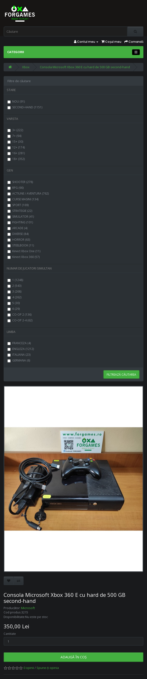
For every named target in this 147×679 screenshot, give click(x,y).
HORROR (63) (18, 240)
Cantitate (10, 634)
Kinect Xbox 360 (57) (23, 257)
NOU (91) (16, 101)
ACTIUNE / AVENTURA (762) (28, 193)
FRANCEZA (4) (19, 343)
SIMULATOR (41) (20, 216)
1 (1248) (15, 280)
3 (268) (14, 291)
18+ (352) (16, 159)
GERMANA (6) (18, 360)
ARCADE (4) (17, 228)
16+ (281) (16, 153)
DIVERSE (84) (18, 234)
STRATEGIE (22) (19, 211)
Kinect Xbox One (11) (23, 251)
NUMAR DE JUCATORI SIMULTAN (29, 268)
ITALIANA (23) (19, 355)
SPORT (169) (18, 205)
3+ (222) (15, 130)
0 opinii (29, 668)
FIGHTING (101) (20, 222)
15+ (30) (15, 142)
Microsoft (28, 608)
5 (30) (13, 303)
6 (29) (13, 309)
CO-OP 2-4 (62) (19, 320)
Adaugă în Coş (74, 657)
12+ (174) (16, 147)
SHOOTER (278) (20, 182)
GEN (10, 170)
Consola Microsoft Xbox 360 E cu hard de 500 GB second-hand (85, 67)
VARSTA (12, 118)
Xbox (26, 67)
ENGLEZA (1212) (20, 349)
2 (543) (14, 286)
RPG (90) (15, 188)
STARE (11, 90)
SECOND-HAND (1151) (24, 107)
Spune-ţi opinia (48, 668)
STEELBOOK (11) (20, 245)
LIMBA (11, 332)
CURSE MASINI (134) (22, 199)
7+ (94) (14, 136)
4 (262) (14, 297)
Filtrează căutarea (121, 375)
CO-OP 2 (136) (19, 314)
